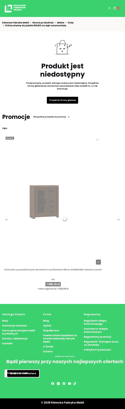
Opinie (47, 325)
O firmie (48, 346)
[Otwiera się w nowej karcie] (74, 383)
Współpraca (51, 330)
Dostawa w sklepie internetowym (96, 330)
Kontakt (7, 343)
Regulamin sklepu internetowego (95, 322)
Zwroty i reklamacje (14, 338)
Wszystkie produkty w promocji (51, 116)
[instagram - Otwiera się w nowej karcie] (58, 383)
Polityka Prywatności (97, 349)
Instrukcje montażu (14, 325)
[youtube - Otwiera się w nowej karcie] (69, 383)
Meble (60, 22)
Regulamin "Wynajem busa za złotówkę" (101, 343)
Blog (46, 320)
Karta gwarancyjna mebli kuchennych (18, 332)
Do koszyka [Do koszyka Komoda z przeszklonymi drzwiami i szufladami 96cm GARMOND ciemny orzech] (98, 262)
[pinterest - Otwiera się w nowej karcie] (64, 383)
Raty (5, 320)
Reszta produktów (43, 22)
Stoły (71, 22)
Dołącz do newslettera (23, 373)
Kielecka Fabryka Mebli (15, 22)
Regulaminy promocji (97, 337)
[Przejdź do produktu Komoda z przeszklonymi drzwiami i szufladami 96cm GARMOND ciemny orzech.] (53, 200)
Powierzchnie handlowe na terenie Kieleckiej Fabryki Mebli (60, 338)
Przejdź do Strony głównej (62, 100)
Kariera (48, 351)
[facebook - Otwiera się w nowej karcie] (52, 383)
